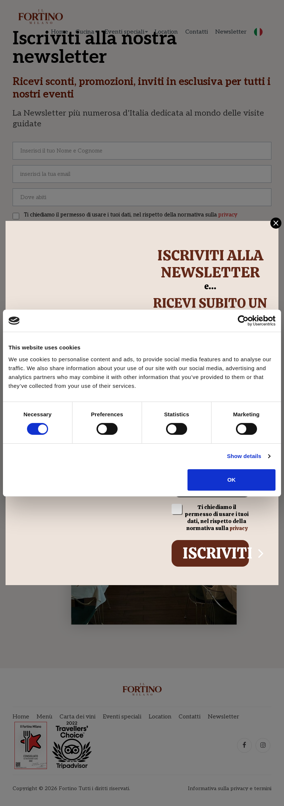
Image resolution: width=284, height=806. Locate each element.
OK (231, 480)
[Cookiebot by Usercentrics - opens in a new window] (243, 320)
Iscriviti (216, 555)
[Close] (278, 219)
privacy (238, 530)
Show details (244, 456)
